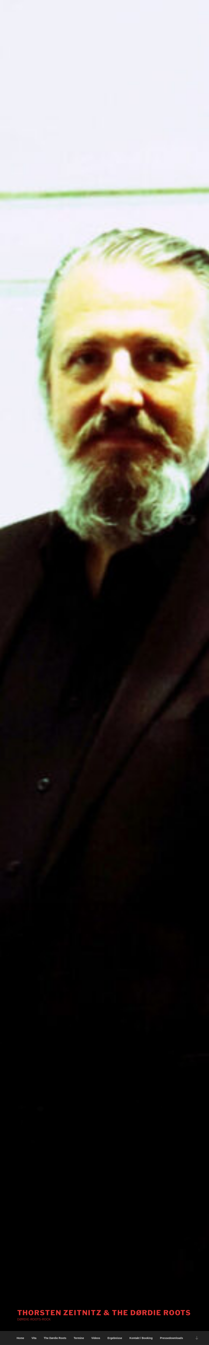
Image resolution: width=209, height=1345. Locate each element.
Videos (95, 1338)
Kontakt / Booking (141, 1338)
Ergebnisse (114, 1338)
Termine (79, 1338)
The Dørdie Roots (55, 1338)
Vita (34, 1338)
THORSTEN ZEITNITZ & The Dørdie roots (104, 1312)
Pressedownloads (171, 1338)
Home (20, 1338)
